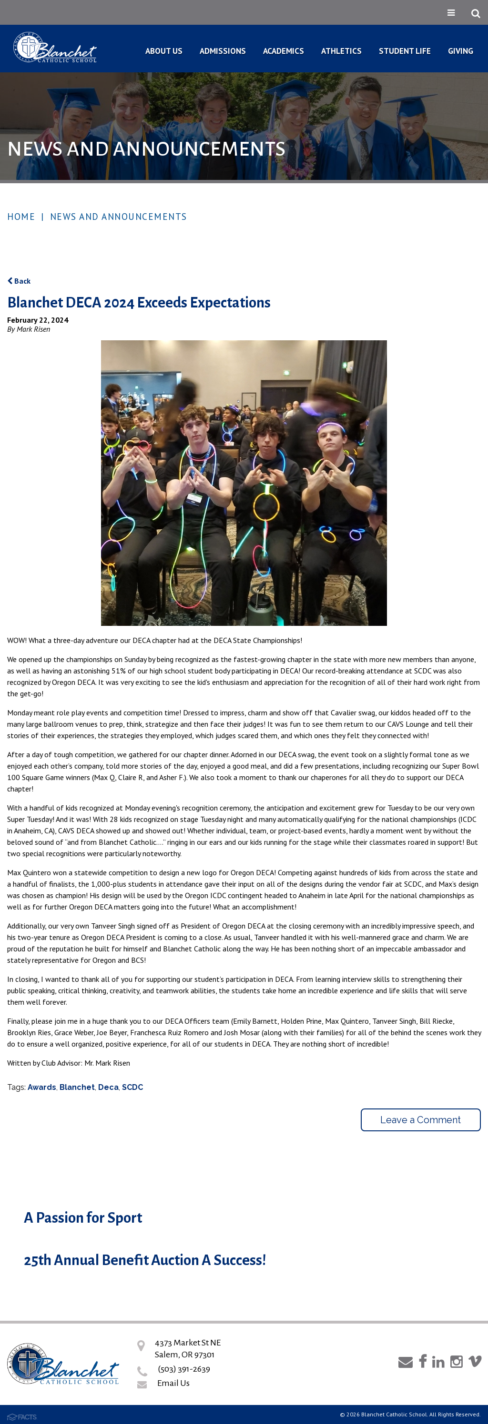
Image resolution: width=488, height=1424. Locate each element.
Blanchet (77, 1087)
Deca (108, 1087)
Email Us (173, 1383)
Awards (42, 1087)
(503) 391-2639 (184, 1369)
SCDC (132, 1087)
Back (18, 281)
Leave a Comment (420, 1120)
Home (21, 216)
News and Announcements (118, 216)
